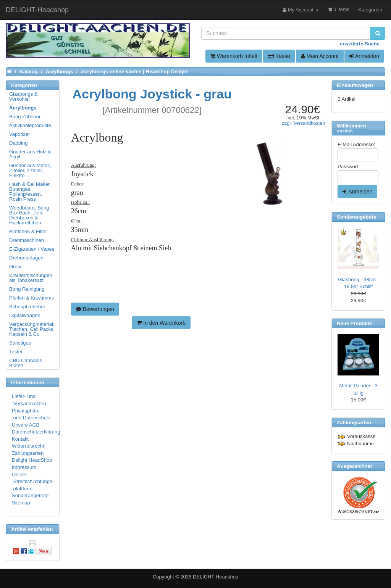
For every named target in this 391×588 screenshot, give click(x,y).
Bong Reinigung (27, 289)
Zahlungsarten (28, 453)
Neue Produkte (354, 323)
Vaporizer (19, 134)
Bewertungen (95, 309)
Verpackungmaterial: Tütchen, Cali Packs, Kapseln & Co (32, 329)
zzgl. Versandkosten (303, 123)
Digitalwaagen (24, 315)
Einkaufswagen (355, 85)
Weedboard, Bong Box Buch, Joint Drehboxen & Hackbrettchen (29, 215)
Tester (16, 351)
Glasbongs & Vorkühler (23, 96)
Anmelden (364, 56)
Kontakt (20, 439)
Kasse (279, 56)
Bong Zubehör (24, 116)
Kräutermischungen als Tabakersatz (30, 277)
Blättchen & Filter (28, 231)
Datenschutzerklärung (36, 432)
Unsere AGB (25, 425)
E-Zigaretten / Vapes (31, 249)
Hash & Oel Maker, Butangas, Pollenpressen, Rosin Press (30, 191)
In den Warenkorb (161, 323)
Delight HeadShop (32, 460)
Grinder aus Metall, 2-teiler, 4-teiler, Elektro (30, 170)
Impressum (24, 467)
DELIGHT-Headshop (215, 577)
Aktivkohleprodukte (30, 125)
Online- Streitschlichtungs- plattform (33, 481)
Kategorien (370, 10)
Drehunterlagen (26, 258)
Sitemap (21, 503)
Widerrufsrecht (28, 446)
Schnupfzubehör (27, 306)
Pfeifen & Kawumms (31, 298)
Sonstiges (20, 343)
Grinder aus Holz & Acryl (30, 154)
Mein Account (320, 56)
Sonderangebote (30, 495)
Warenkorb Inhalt (233, 56)
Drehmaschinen (26, 240)
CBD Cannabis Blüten (25, 363)
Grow (15, 266)
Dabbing (18, 143)
